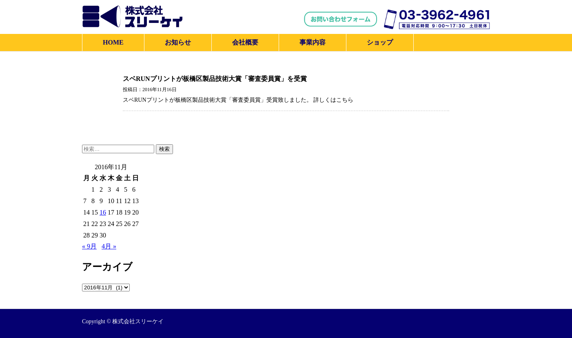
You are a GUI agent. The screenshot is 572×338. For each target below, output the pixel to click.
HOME (113, 42)
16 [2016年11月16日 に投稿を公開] (103, 212)
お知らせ (178, 42)
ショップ (380, 42)
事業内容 (312, 42)
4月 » (109, 246)
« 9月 (89, 246)
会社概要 (245, 42)
